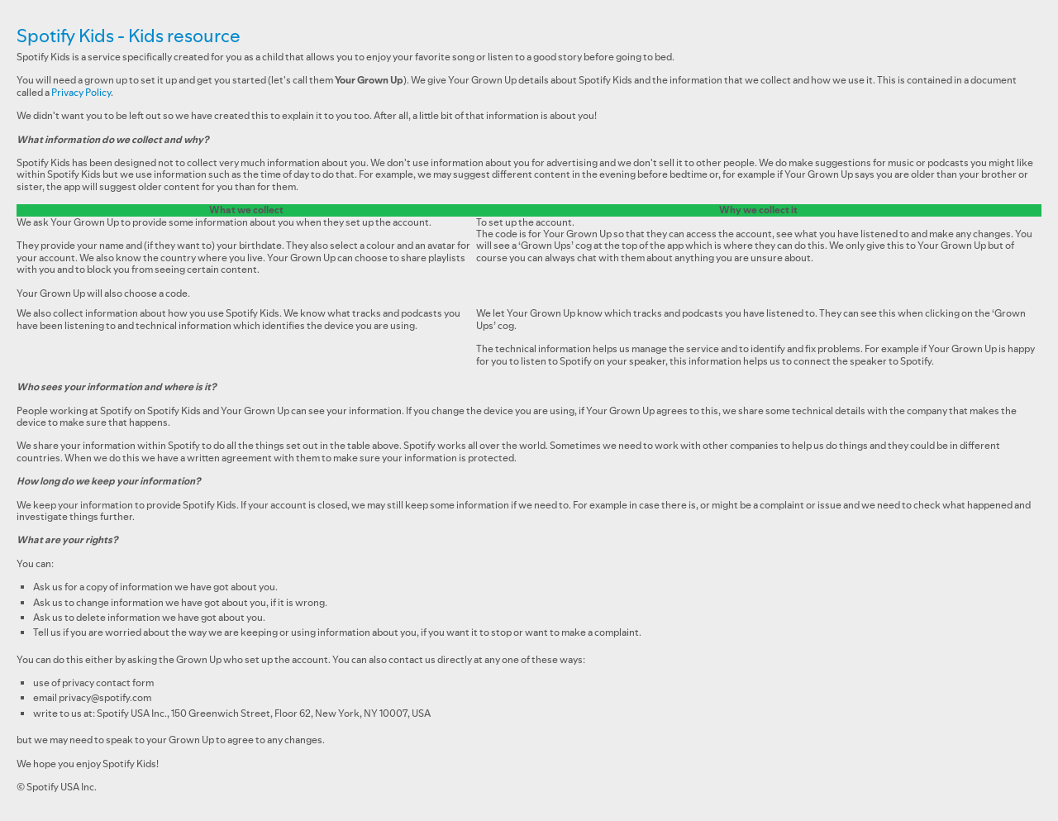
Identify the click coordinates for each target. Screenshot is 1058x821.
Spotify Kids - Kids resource (129, 35)
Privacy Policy (81, 92)
